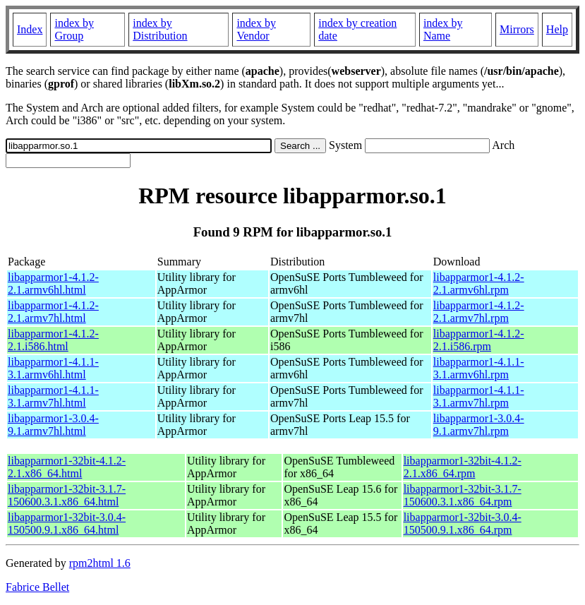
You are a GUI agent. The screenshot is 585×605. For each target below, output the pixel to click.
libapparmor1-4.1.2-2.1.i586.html (53, 340)
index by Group (74, 29)
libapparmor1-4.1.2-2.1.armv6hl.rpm (478, 283)
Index (29, 29)
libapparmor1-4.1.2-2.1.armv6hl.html (53, 283)
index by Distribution (160, 29)
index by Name (443, 29)
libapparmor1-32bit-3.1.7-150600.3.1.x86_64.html (67, 495)
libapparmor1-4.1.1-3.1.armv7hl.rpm (478, 396)
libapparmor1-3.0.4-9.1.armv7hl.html (53, 424)
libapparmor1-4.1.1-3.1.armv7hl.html (53, 396)
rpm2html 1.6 (100, 563)
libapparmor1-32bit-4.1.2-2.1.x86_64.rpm (462, 467)
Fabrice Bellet (37, 587)
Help (557, 29)
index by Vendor (256, 29)
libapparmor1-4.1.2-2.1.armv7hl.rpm (478, 311)
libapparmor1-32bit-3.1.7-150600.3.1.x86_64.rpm (462, 495)
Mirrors (517, 29)
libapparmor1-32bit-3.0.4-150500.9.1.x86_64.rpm (462, 523)
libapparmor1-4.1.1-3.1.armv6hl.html (53, 368)
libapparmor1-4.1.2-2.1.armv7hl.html (53, 311)
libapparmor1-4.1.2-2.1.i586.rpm (478, 340)
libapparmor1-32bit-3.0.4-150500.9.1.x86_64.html (67, 523)
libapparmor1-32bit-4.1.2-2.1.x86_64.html (67, 467)
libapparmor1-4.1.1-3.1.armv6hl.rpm (478, 368)
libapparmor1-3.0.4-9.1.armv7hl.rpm (478, 424)
